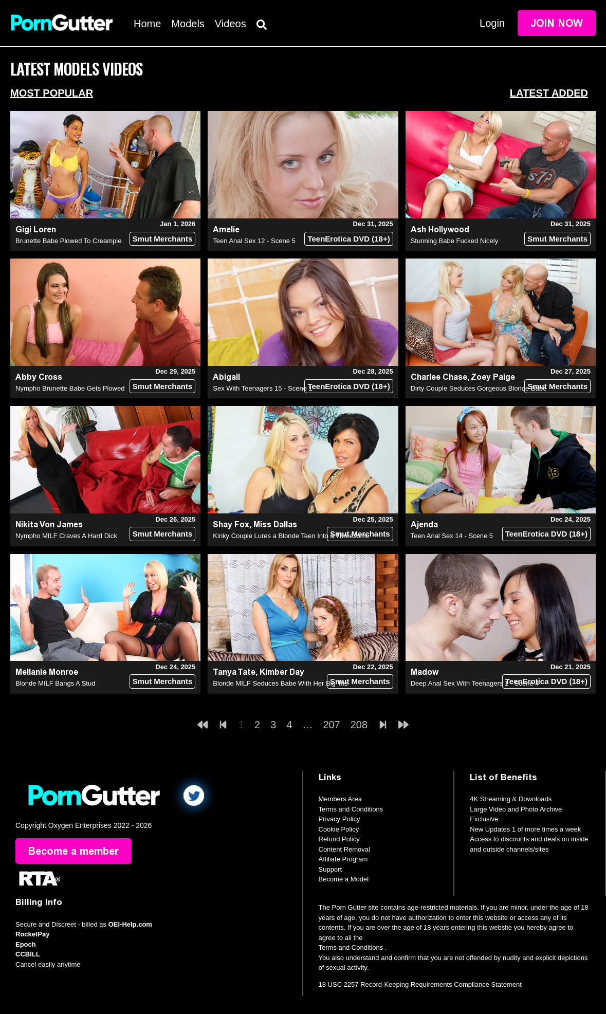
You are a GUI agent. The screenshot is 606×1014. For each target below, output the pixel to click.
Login (492, 23)
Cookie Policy (339, 829)
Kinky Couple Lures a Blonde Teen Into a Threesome (291, 536)
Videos (230, 23)
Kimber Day (282, 672)
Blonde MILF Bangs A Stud (55, 683)
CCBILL (27, 954)
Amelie (226, 229)
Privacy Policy (339, 819)
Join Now (556, 23)
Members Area (340, 799)
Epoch (25, 944)
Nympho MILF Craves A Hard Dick (66, 536)
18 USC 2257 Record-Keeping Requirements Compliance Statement (420, 984)
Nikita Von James (49, 524)
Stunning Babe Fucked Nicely (455, 241)
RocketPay (32, 934)
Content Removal (344, 849)
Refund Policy (339, 839)
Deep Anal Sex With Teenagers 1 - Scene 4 (475, 683)
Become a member (73, 851)
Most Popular (51, 93)
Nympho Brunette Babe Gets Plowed (69, 388)
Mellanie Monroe (46, 672)
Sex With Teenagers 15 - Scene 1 (262, 388)
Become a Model (344, 879)
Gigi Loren (35, 229)
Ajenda (424, 524)
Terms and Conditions (351, 809)
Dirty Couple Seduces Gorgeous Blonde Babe (479, 388)
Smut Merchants (163, 238)
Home (147, 23)
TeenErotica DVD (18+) (348, 238)
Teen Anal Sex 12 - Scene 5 (254, 241)
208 (359, 724)
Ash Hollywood (440, 229)
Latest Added (549, 93)
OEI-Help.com (130, 924)
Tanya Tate (234, 672)
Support (330, 869)
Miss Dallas (275, 524)
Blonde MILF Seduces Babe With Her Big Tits (280, 683)
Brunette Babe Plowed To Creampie (68, 241)
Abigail (226, 377)
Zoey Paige (493, 377)
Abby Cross (38, 377)
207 (331, 724)
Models (187, 23)
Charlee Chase (439, 377)
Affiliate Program (343, 859)
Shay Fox (231, 524)
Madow (424, 672)
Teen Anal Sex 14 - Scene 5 (452, 536)
